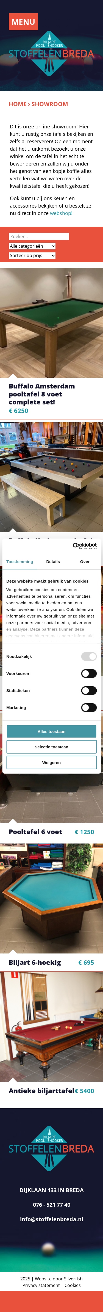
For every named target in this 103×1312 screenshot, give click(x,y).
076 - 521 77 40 (51, 1204)
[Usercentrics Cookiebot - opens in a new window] (73, 546)
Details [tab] (53, 561)
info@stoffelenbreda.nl (51, 1219)
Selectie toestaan (51, 747)
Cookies (73, 1285)
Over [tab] (85, 561)
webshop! (61, 213)
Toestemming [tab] (19, 561)
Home (18, 104)
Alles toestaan (52, 731)
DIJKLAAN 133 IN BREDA (52, 1190)
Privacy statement (41, 1285)
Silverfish (73, 1279)
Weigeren (51, 762)
